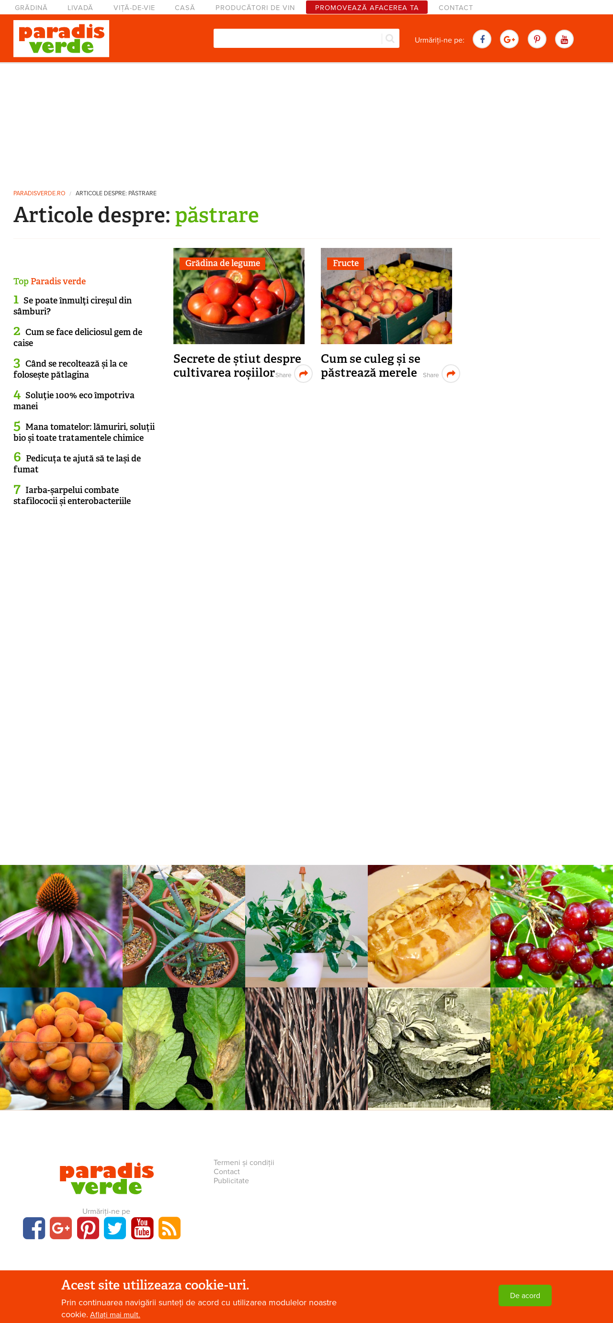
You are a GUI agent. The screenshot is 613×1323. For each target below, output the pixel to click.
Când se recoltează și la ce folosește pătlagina (70, 369)
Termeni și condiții (244, 1162)
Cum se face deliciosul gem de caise (77, 337)
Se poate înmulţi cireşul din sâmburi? (72, 306)
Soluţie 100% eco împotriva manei (74, 401)
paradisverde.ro (39, 193)
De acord (525, 1296)
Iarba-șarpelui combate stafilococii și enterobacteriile (72, 495)
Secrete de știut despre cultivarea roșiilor (237, 366)
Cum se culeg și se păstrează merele (370, 366)
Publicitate (231, 1181)
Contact (456, 8)
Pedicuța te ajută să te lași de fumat (77, 464)
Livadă (80, 8)
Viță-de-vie (134, 8)
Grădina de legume (222, 263)
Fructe (346, 263)
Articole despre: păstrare (116, 193)
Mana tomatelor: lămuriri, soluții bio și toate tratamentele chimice (84, 432)
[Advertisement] (306, 122)
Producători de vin (255, 8)
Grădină (31, 8)
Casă (185, 8)
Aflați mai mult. (115, 1315)
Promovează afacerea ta (367, 8)
